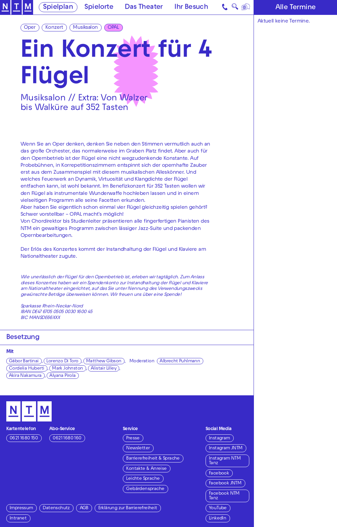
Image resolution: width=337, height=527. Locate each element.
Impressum (21, 508)
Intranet (18, 518)
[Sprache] (246, 7)
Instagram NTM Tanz (225, 461)
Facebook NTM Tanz (224, 496)
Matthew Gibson (103, 361)
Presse (132, 438)
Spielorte (98, 7)
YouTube (218, 508)
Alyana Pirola (62, 376)
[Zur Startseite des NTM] (16, 7)
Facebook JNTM (225, 483)
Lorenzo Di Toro (62, 361)
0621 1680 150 (24, 438)
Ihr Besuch (191, 7)
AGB (84, 508)
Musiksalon (85, 27)
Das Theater (144, 7)
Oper (29, 27)
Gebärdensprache (145, 489)
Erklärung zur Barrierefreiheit (127, 508)
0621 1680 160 (67, 438)
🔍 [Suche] (235, 8)
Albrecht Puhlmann (180, 361)
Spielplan (58, 7)
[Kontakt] (225, 7)
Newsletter (138, 448)
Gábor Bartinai (24, 361)
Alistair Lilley (103, 369)
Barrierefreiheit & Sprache (152, 459)
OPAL (113, 27)
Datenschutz (56, 508)
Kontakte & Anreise (146, 469)
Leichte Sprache (143, 479)
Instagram (219, 438)
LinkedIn (217, 518)
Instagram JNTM (226, 448)
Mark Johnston (67, 369)
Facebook (219, 473)
